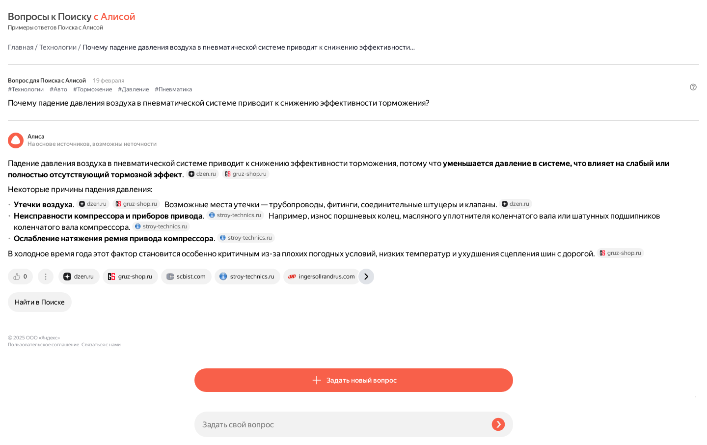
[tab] (207, 344)
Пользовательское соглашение (43, 426)
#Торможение (279, 74)
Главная (207, 22)
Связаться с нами (27, 433)
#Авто (245, 74)
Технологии (244, 22)
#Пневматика (360, 74)
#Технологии (212, 74)
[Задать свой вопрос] (339, 424)
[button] (507, 90)
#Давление (319, 74)
